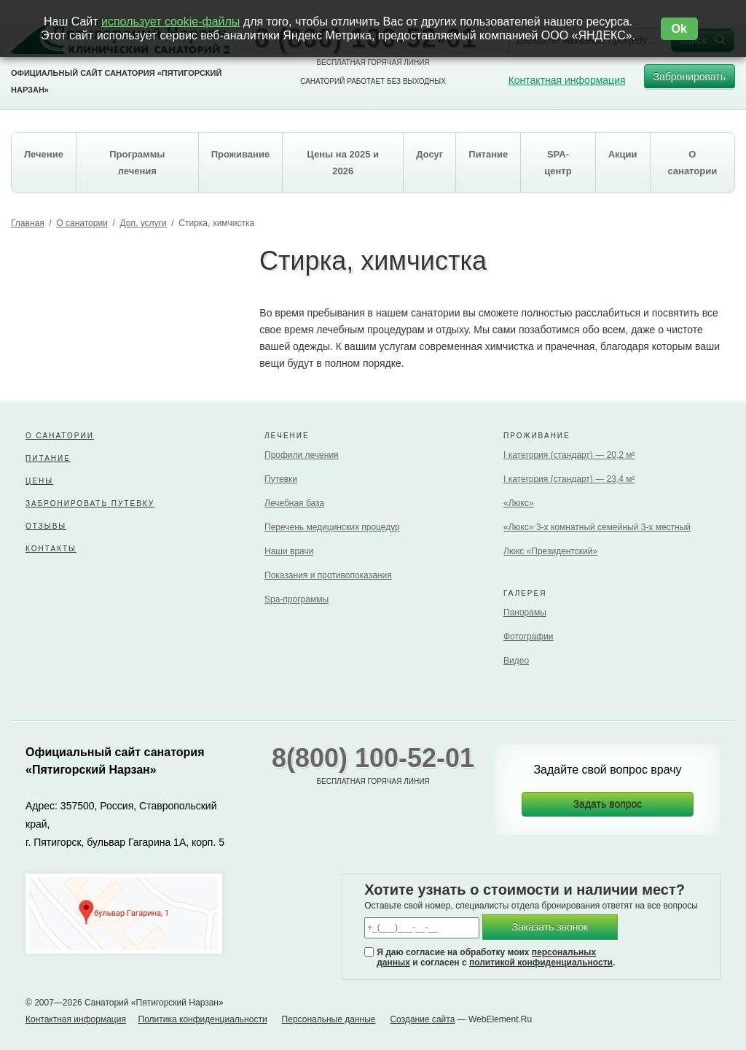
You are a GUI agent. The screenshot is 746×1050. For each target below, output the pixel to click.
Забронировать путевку (89, 503)
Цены (39, 481)
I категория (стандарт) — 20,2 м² (569, 455)
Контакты (50, 549)
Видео (516, 661)
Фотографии (528, 636)
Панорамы (524, 612)
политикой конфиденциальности (541, 962)
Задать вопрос (608, 804)
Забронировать (689, 80)
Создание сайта (422, 1019)
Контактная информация (567, 80)
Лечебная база (294, 503)
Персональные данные (329, 1019)
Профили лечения (301, 455)
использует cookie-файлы (170, 21)
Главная (27, 223)
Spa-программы (296, 599)
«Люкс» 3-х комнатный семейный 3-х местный (597, 527)
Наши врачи (288, 551)
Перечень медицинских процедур (332, 527)
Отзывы (45, 526)
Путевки (280, 479)
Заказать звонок (550, 927)
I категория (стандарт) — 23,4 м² (569, 479)
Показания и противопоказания (328, 575)
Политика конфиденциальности (202, 1019)
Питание (48, 458)
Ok (679, 29)
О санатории (82, 223)
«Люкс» (518, 503)
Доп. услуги (143, 223)
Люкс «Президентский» (550, 551)
